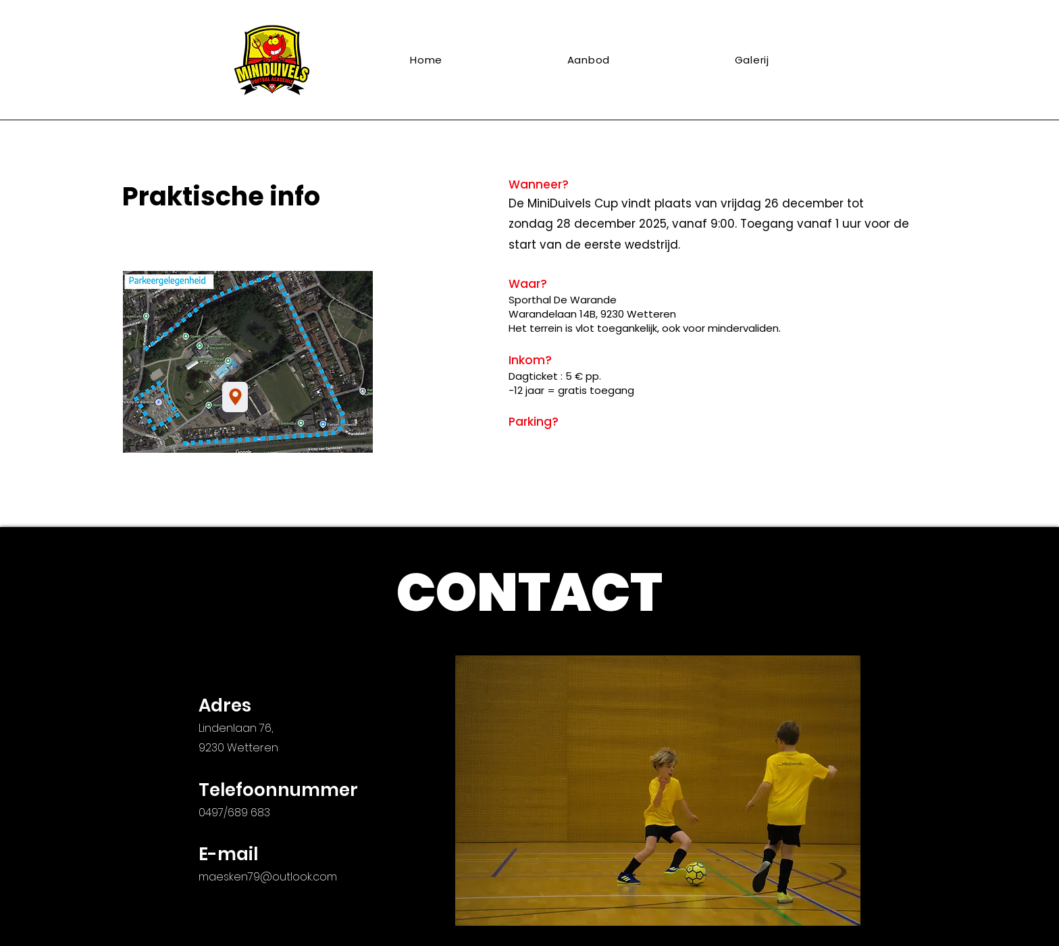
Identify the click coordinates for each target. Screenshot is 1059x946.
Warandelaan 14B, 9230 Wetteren (592, 314)
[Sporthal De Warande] (235, 397)
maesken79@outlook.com (268, 877)
